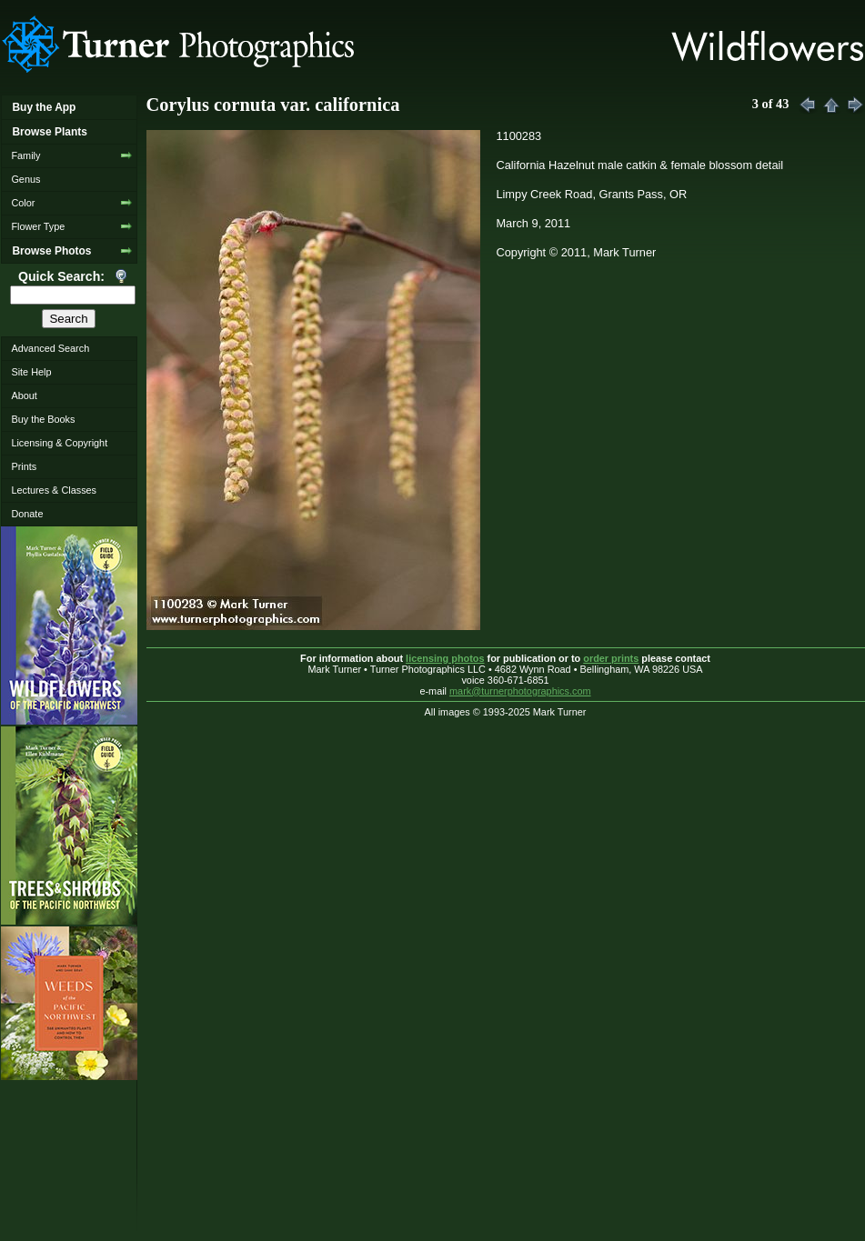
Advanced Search (50, 348)
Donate (27, 513)
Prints (23, 466)
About (23, 395)
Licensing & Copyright (59, 442)
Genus (25, 179)
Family (25, 155)
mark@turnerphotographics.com (520, 691)
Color (23, 202)
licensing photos (445, 658)
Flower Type (38, 226)
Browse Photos (51, 251)
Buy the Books (43, 419)
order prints (611, 658)
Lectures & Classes (53, 490)
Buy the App (43, 107)
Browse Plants (49, 131)
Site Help (31, 371)
